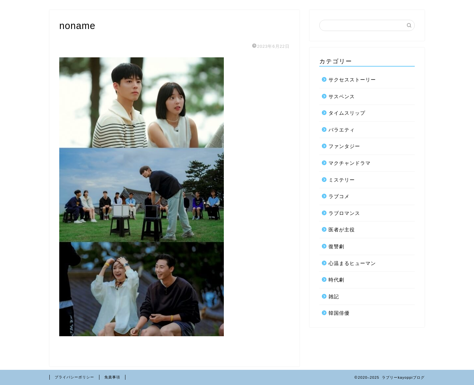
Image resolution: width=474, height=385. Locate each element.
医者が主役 (342, 229)
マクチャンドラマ (350, 163)
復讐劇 (336, 246)
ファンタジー (344, 146)
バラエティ (342, 130)
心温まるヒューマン (352, 263)
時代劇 (336, 279)
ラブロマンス (344, 213)
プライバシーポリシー (74, 377)
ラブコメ (339, 196)
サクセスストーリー (352, 79)
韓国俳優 (339, 313)
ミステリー (342, 180)
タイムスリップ (347, 113)
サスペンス (342, 96)
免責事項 (112, 377)
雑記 (334, 296)
